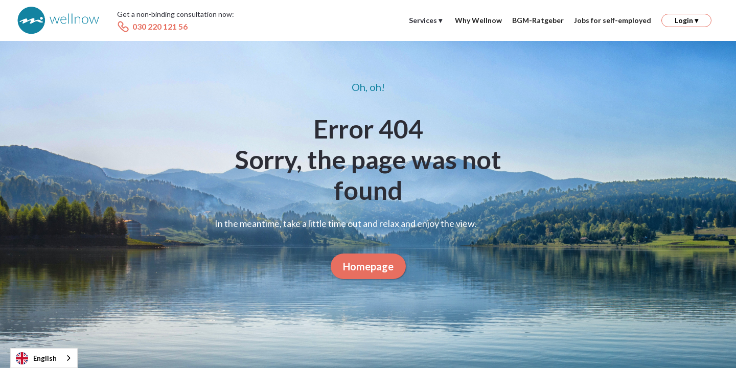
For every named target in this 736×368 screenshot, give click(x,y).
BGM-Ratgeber (538, 20)
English (36, 358)
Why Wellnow (478, 20)
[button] (425, 20)
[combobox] (44, 358)
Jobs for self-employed (612, 20)
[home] (58, 20)
